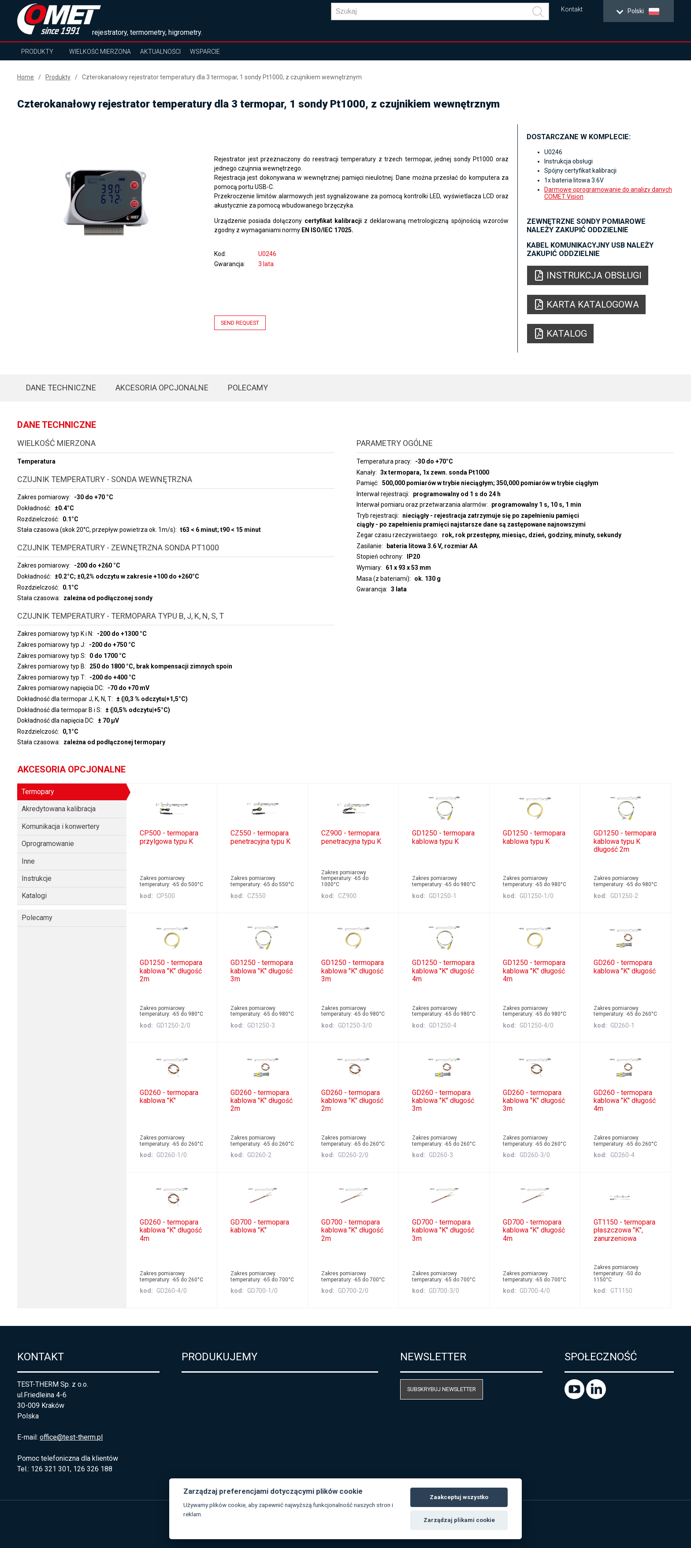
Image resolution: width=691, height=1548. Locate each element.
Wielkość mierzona (100, 51)
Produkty (37, 51)
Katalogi (34, 895)
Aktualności (160, 51)
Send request (240, 322)
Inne (28, 861)
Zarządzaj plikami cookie (459, 1520)
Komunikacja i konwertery (61, 826)
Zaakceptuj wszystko (459, 1497)
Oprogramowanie (48, 843)
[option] (105, 201)
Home (25, 77)
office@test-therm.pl (71, 1437)
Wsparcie (205, 51)
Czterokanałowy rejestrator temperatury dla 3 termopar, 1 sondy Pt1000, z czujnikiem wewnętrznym (222, 77)
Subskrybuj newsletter (441, 1389)
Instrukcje (37, 878)
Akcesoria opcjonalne (161, 387)
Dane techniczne (61, 387)
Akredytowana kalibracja (59, 809)
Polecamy (248, 387)
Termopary (38, 791)
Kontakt (572, 9)
